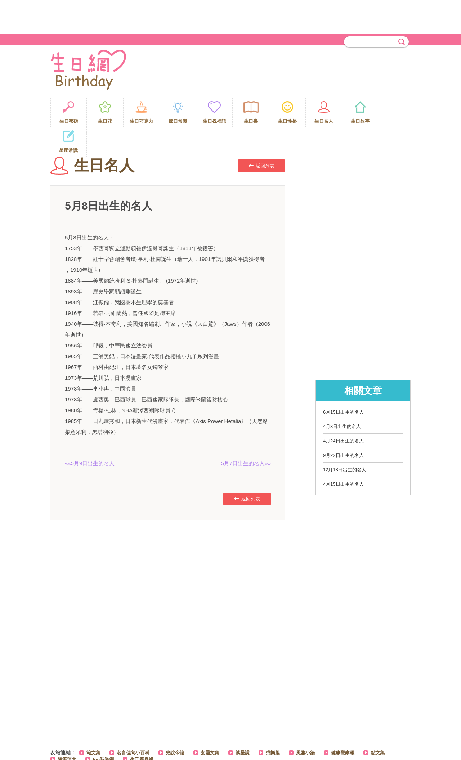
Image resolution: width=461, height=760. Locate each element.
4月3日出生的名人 (342, 397)
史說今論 (175, 723)
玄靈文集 (210, 723)
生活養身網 (141, 730)
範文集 (93, 723)
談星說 (243, 723)
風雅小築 (305, 723)
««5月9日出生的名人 (90, 434)
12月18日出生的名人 (344, 440)
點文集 (378, 723)
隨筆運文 (67, 730)
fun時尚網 (103, 730)
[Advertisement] (230, 16)
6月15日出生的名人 (343, 382)
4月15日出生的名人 (343, 454)
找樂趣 (273, 723)
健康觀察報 (342, 723)
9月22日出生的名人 (343, 425)
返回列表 (261, 136)
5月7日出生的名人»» (246, 434)
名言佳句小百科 (133, 723)
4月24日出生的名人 (343, 411)
